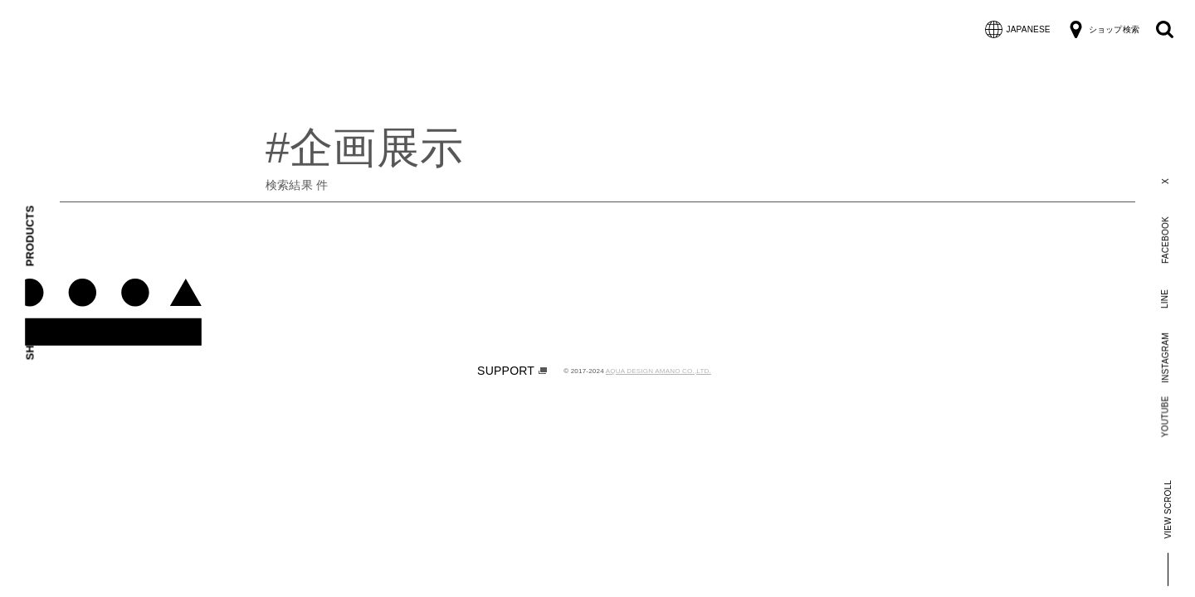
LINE (1164, 298)
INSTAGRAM (1164, 357)
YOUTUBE (1165, 416)
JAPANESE (1018, 29)
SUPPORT (512, 370)
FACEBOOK (1164, 240)
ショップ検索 (1103, 29)
